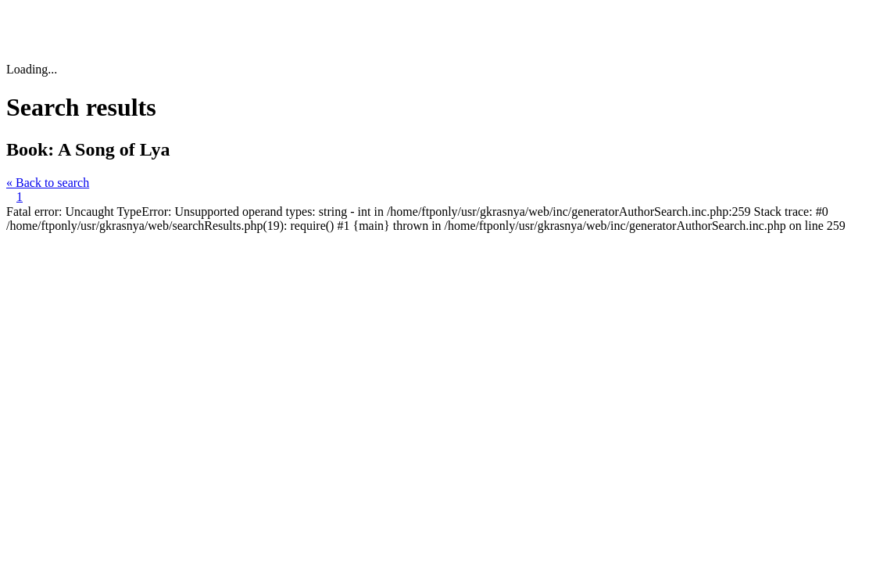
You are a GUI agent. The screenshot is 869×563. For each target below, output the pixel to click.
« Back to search (47, 182)
